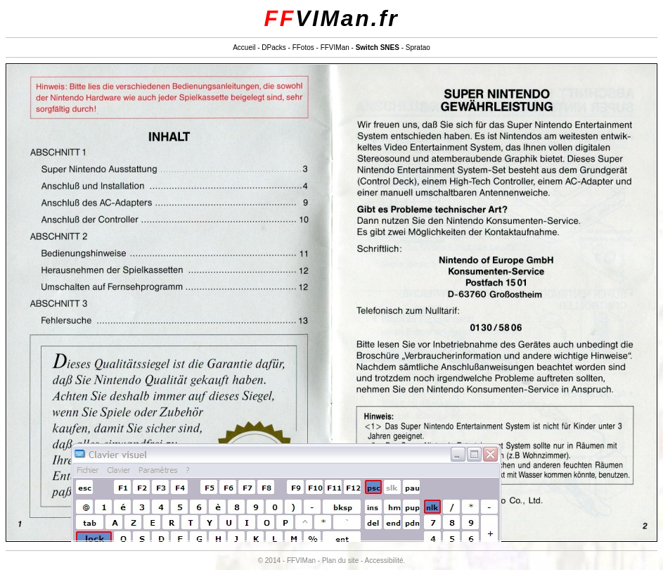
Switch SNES (377, 47)
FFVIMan (335, 47)
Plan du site (340, 560)
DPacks (273, 47)
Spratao (418, 47)
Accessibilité (384, 560)
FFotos (303, 47)
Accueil (244, 47)
